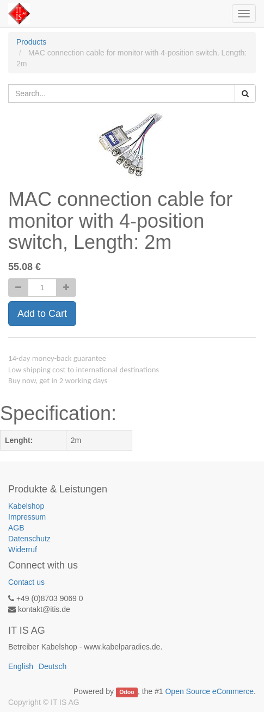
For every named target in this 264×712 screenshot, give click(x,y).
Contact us (26, 582)
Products (31, 42)
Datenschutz (29, 538)
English (20, 666)
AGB (16, 527)
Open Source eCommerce (209, 691)
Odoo (126, 692)
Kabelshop (26, 506)
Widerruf (22, 549)
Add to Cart (42, 313)
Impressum (27, 517)
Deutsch (52, 666)
